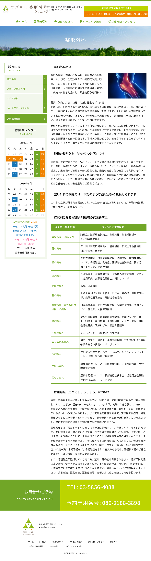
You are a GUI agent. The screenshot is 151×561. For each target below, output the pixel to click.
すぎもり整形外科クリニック (23, 9)
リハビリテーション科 (19, 109)
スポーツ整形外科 (17, 89)
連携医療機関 (14, 120)
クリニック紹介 (93, 21)
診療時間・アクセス (125, 21)
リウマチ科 (13, 99)
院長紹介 (40, 21)
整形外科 (12, 79)
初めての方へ (64, 21)
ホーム (20, 21)
